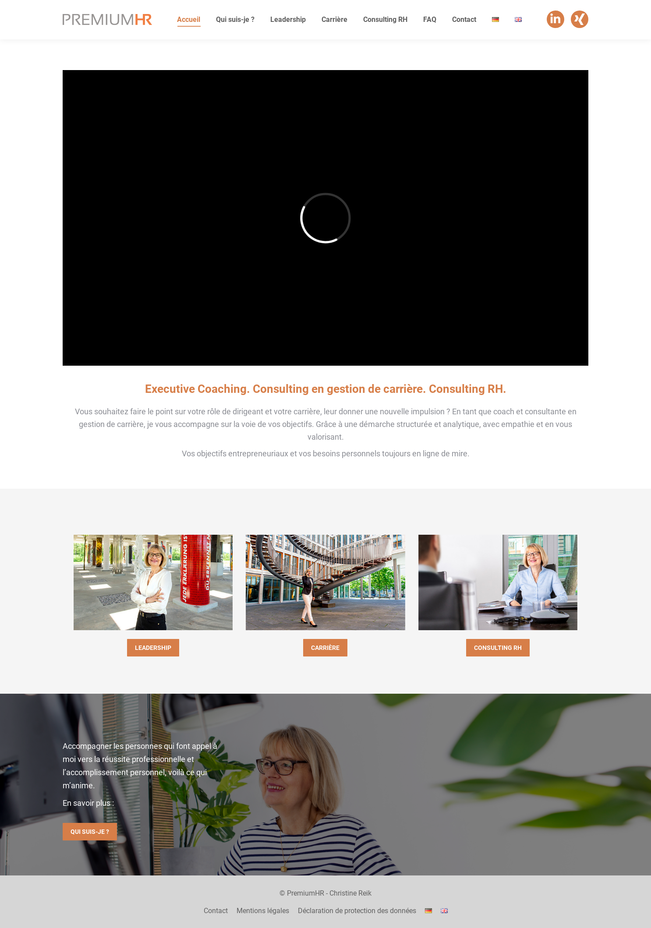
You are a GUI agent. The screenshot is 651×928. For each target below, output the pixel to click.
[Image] (153, 582)
